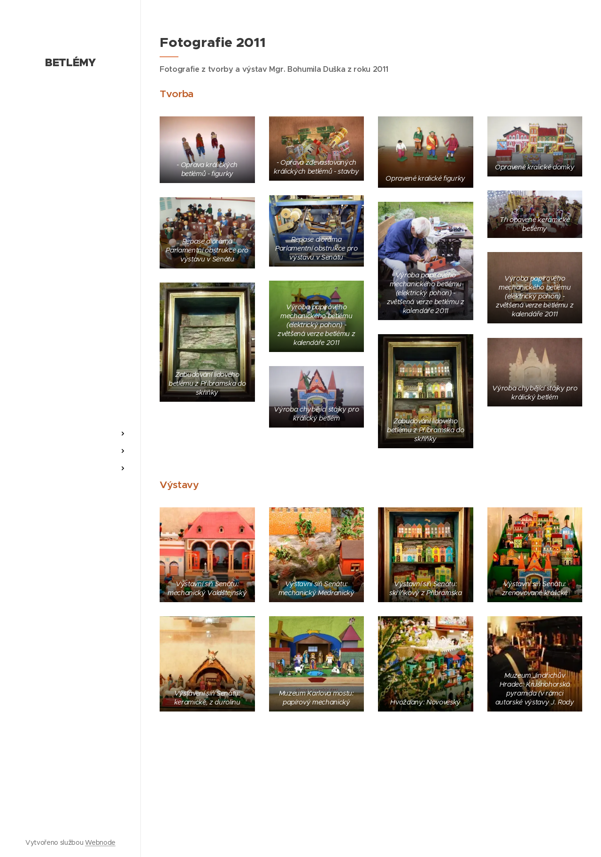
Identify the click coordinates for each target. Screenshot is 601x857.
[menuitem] (70, 405)
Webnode (100, 842)
